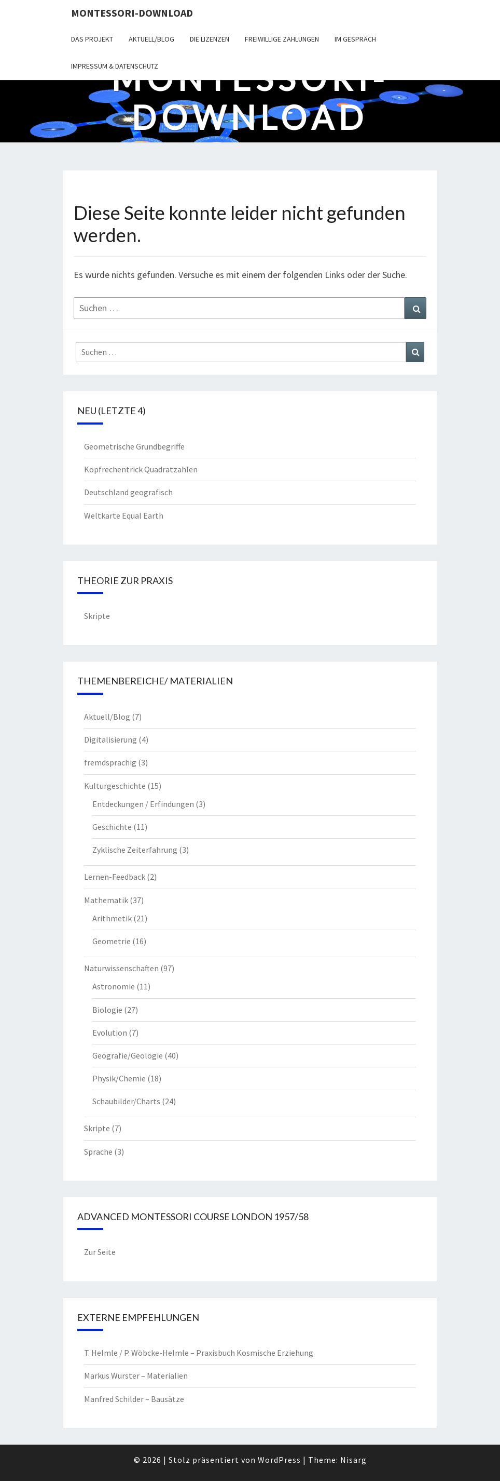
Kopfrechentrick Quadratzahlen (141, 469)
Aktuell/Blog (151, 39)
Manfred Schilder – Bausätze (134, 1399)
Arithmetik (112, 918)
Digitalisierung (110, 739)
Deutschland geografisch (128, 492)
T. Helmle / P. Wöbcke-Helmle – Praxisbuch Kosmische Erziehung (198, 1352)
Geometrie (111, 941)
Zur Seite (100, 1252)
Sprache (98, 1151)
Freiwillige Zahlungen (282, 39)
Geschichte (112, 827)
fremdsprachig (110, 762)
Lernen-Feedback (114, 876)
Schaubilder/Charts (126, 1101)
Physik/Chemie (119, 1078)
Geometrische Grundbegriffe (134, 446)
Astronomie (113, 986)
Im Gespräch (355, 39)
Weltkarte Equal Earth (123, 515)
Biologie (107, 1009)
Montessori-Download (132, 12)
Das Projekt (92, 39)
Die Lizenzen (209, 39)
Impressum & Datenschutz (114, 66)
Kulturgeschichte (115, 786)
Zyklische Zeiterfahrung (134, 849)
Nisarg (353, 1459)
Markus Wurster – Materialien (136, 1375)
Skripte (97, 616)
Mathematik (106, 900)
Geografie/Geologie (127, 1055)
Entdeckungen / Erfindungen (143, 804)
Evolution (109, 1032)
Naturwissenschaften (121, 968)
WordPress (279, 1459)
